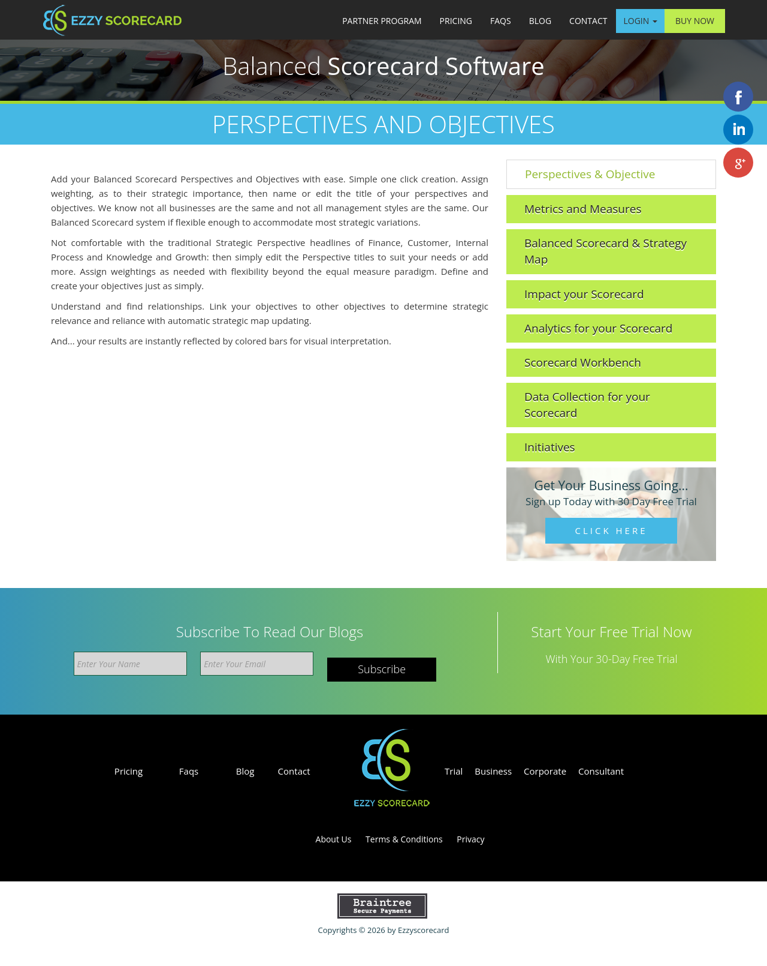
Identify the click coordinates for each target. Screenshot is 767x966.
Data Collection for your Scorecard (587, 405)
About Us (334, 839)
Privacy (470, 839)
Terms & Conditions (404, 839)
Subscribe (382, 669)
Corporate (545, 771)
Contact (588, 20)
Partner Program (381, 20)
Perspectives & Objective (590, 174)
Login (640, 20)
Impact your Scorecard (584, 294)
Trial (454, 771)
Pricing (456, 20)
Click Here (611, 530)
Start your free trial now (611, 632)
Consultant (601, 771)
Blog (540, 20)
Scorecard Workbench (582, 362)
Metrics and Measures (582, 209)
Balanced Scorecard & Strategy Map (605, 251)
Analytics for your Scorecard (598, 328)
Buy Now (694, 20)
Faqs (500, 20)
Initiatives (549, 447)
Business (493, 771)
